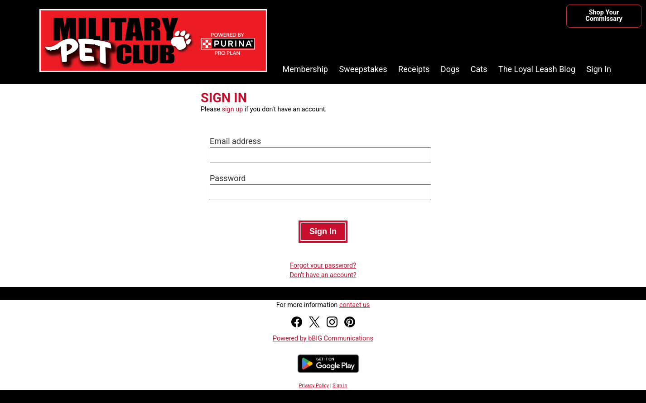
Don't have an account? (322, 275)
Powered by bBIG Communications (323, 338)
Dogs (450, 69)
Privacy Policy (314, 386)
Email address (235, 141)
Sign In (599, 69)
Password (228, 178)
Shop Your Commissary (603, 16)
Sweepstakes (363, 69)
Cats (479, 69)
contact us (354, 305)
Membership (305, 69)
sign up (232, 109)
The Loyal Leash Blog (536, 69)
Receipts (413, 69)
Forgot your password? (323, 265)
